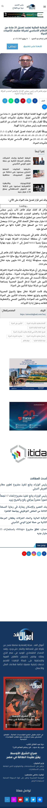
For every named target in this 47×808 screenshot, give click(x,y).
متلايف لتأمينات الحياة (15, 336)
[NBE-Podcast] (23, 14)
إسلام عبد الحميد (37, 38)
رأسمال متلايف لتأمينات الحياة (35, 336)
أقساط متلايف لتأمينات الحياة (36, 323)
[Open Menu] (44, 7)
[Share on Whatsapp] (10, 100)
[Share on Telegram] (4, 100)
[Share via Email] (44, 106)
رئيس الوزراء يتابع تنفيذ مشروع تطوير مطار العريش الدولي (23, 487)
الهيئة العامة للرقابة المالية (37, 327)
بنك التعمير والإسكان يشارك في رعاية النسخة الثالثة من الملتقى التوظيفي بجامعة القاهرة (23, 509)
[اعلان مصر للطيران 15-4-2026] (28, 360)
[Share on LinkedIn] (16, 100)
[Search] (2, 7)
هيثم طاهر (26, 340)
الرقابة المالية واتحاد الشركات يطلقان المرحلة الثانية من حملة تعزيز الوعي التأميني (17, 161)
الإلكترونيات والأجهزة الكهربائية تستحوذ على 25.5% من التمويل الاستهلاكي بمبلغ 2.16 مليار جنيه (17, 188)
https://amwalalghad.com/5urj (33, 314)
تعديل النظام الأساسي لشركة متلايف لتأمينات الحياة (29, 332)
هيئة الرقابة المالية (39, 340)
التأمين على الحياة (16, 323)
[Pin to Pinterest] (22, 100)
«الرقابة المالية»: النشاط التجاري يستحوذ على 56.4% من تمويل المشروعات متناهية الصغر (17, 174)
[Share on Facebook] (34, 100)
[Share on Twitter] (28, 100)
